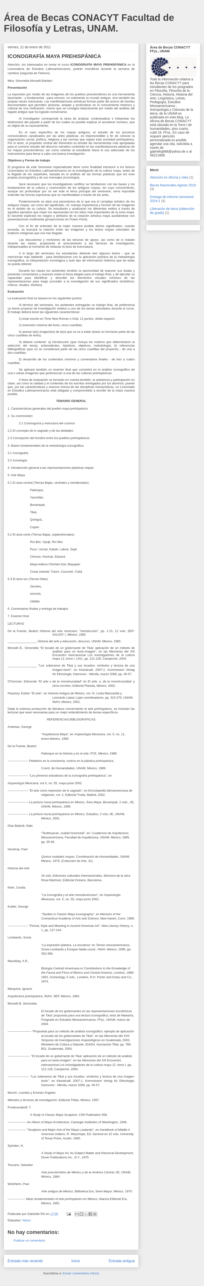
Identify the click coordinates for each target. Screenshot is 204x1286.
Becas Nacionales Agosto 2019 (173, 185)
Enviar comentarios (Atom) (81, 1273)
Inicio (75, 1261)
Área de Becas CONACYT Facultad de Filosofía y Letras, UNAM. (89, 23)
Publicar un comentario (29, 1240)
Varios (26, 1220)
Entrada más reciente (25, 1261)
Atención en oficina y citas (169, 177)
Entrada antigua (122, 1261)
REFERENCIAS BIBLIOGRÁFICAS (71, 719)
